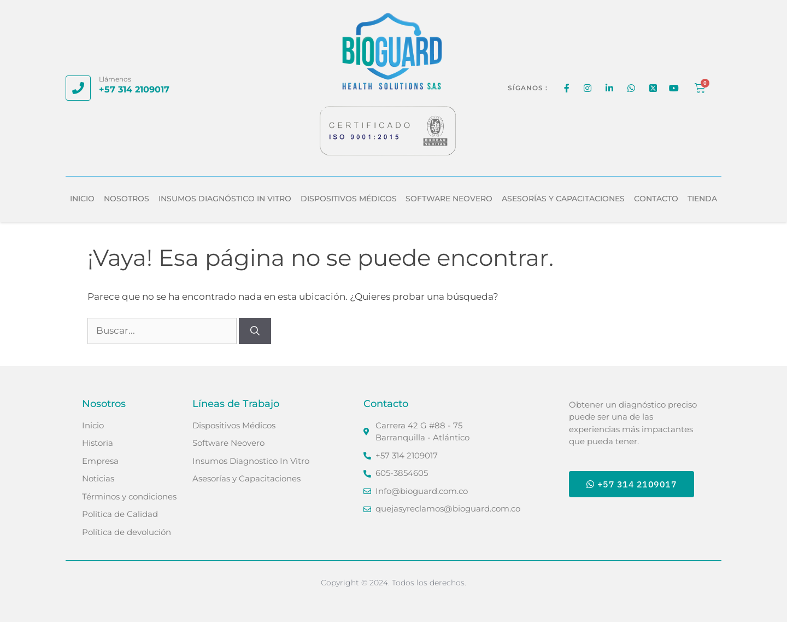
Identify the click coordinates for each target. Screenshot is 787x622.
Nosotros (126, 199)
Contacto (656, 199)
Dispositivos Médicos (349, 199)
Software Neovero (449, 199)
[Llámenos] (78, 88)
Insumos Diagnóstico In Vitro (224, 199)
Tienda (702, 199)
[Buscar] (255, 331)
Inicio (82, 199)
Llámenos (115, 79)
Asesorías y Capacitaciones (563, 199)
